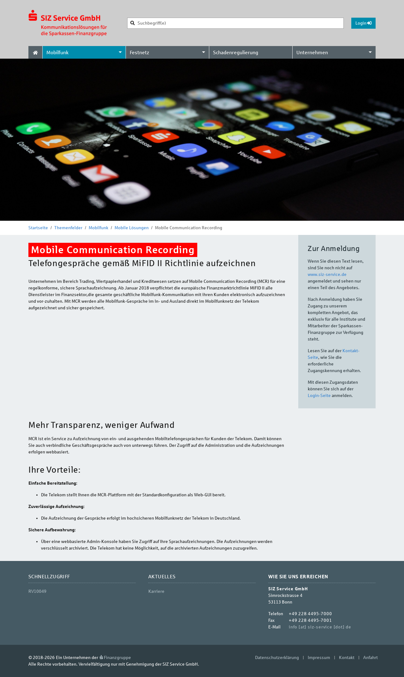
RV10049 (37, 591)
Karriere (156, 591)
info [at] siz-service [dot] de (320, 627)
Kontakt (346, 657)
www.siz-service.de (327, 274)
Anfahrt (370, 657)
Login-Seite (319, 395)
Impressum (319, 657)
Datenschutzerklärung (277, 657)
